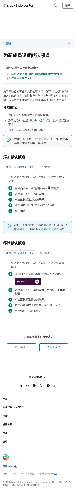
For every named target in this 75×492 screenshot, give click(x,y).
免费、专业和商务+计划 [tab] (20, 167)
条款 (13, 473)
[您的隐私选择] (50, 473)
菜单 (67, 5)
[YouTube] (48, 386)
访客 (11, 130)
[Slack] (35, 459)
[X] (41, 386)
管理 (8, 43)
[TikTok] (54, 386)
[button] (21, 347)
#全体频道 (44, 120)
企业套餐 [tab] (44, 167)
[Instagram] (27, 386)
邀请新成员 (50, 229)
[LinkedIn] (20, 386)
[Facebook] (34, 386)
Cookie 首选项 (27, 473)
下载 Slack (10, 466)
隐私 (5, 473)
